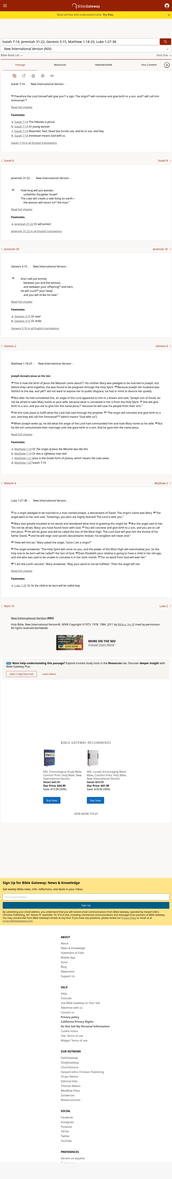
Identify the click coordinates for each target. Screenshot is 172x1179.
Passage (8, 64)
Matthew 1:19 (23, 453)
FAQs (64, 994)
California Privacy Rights (77, 1021)
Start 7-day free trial (21, 674)
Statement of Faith (72, 953)
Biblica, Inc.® (126, 624)
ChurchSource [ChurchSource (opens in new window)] (69, 1067)
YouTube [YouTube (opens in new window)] (66, 1141)
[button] (167, 5)
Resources (25, 64)
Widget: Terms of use (74, 1040)
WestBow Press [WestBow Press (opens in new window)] (70, 1090)
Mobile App (68, 957)
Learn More (49, 674)
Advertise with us (71, 1008)
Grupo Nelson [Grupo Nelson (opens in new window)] (69, 1076)
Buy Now (52, 800)
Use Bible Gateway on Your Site (80, 1003)
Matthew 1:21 (23, 458)
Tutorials (66, 998)
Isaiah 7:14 (21, 122)
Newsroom (68, 971)
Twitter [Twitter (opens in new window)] (65, 1136)
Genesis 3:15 (22, 316)
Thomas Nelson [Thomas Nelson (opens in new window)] (70, 1086)
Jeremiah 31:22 (23, 224)
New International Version (28, 618)
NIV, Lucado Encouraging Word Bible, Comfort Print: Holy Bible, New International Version (107, 775)
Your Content (66, 64)
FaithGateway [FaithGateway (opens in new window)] (69, 1058)
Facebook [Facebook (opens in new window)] (67, 1117)
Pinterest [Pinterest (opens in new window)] (66, 1127)
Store (64, 962)
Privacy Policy (128, 917)
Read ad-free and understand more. (85, 14)
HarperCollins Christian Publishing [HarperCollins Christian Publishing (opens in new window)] (82, 1072)
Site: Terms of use (72, 1036)
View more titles (86, 814)
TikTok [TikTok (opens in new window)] (65, 1131)
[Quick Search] (80, 41)
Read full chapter (22, 107)
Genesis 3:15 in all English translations (35, 328)
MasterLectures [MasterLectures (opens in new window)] (70, 1100)
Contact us (67, 1012)
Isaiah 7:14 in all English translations (34, 143)
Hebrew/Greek (44, 64)
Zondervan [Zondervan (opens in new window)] (67, 1095)
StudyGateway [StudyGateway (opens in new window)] (70, 1062)
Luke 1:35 (20, 585)
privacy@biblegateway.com (18, 920)
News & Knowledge (73, 948)
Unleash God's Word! (101, 645)
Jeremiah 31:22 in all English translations (36, 231)
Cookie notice (69, 1031)
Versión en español (73, 1158)
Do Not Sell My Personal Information (85, 1026)
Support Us (68, 976)
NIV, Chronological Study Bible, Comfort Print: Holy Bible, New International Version (62, 775)
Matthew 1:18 (23, 449)
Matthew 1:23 (23, 463)
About (64, 943)
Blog (64, 967)
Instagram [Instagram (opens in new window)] (67, 1122)
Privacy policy (70, 1017)
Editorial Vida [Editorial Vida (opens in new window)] (69, 1081)
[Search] (165, 41)
